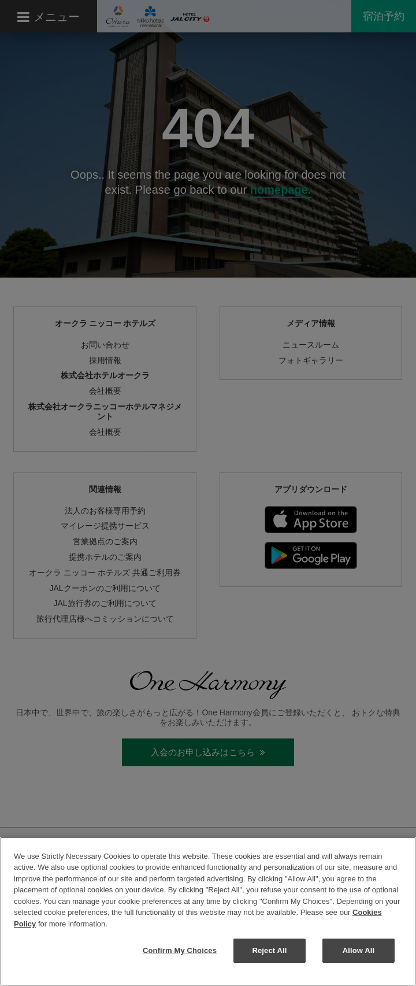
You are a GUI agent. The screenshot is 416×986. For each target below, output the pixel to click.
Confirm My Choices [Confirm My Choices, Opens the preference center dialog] (180, 950)
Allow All (359, 950)
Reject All (269, 950)
